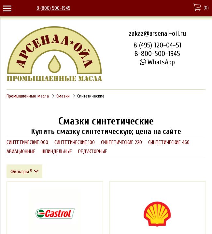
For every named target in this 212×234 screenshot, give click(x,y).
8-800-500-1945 (157, 53)
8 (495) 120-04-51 (157, 45)
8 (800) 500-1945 (53, 8)
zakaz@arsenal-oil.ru (157, 33)
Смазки (63, 96)
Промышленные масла (28, 96)
